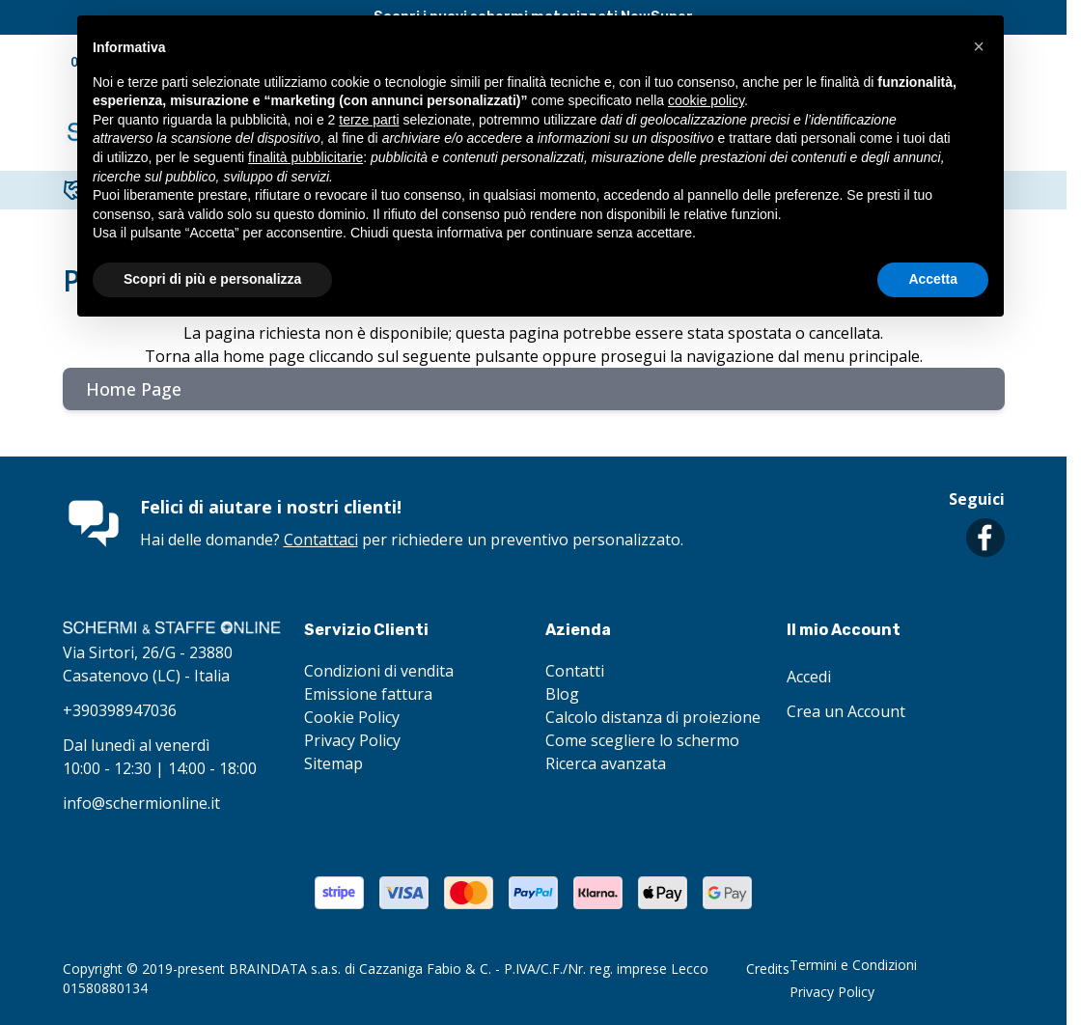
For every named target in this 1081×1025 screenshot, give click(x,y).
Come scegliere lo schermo (642, 740)
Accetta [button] (932, 279)
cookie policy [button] (706, 100)
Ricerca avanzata (605, 763)
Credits (768, 968)
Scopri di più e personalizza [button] (212, 279)
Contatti (574, 670)
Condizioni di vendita (379, 670)
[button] (978, 46)
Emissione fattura (368, 694)
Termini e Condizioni (853, 965)
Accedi (809, 676)
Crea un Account (846, 711)
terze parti (369, 119)
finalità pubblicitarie (305, 157)
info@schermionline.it (141, 803)
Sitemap (333, 763)
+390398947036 (120, 710)
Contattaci (321, 539)
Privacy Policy (352, 740)
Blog (562, 694)
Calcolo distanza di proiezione (653, 717)
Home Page (133, 389)
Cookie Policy (352, 717)
